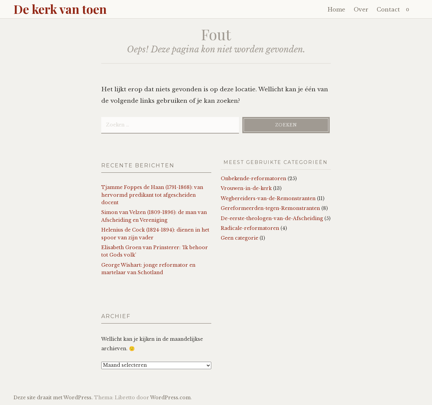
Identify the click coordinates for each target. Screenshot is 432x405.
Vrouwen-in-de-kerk (246, 188)
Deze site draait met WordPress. (53, 398)
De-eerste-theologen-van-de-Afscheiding (272, 218)
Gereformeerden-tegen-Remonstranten (270, 208)
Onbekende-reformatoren (253, 178)
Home (336, 9)
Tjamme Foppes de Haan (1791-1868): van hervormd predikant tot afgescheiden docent (152, 195)
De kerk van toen (60, 9)
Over (361, 9)
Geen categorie (239, 238)
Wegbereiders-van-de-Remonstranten (268, 198)
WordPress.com (170, 398)
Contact (388, 9)
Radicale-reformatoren (250, 228)
